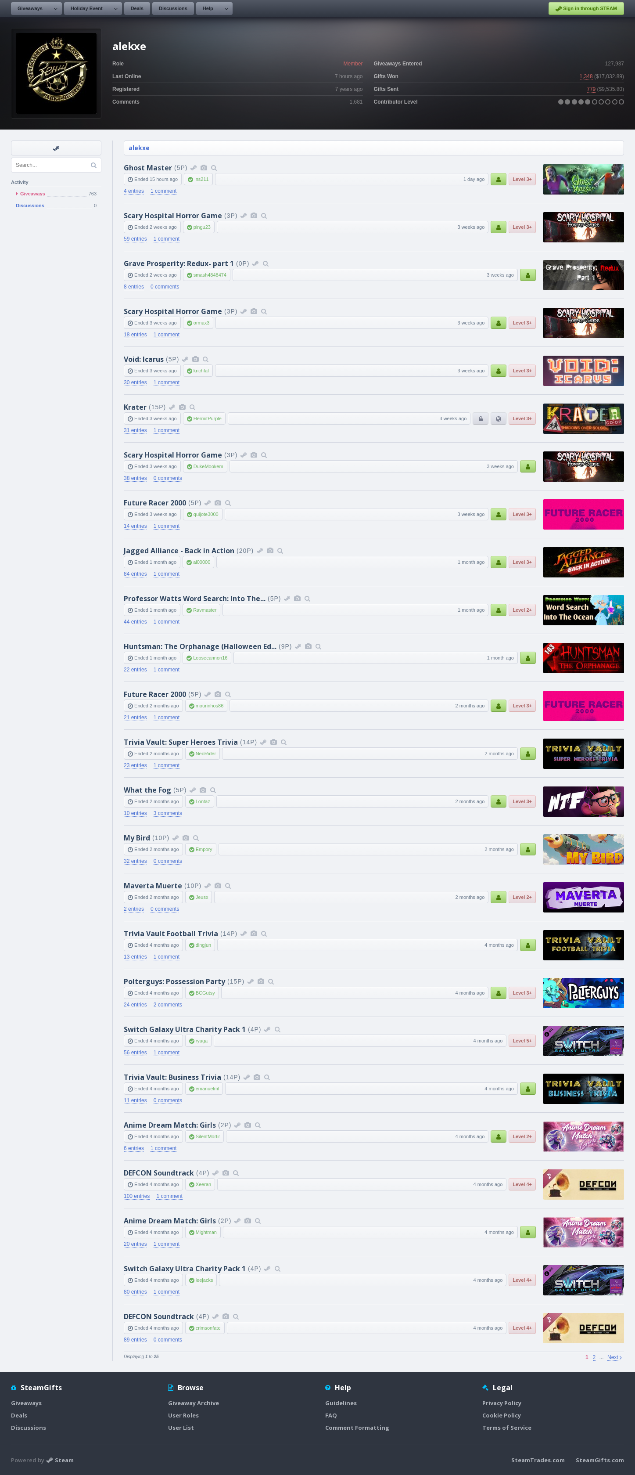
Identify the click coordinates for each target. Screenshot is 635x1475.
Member (352, 64)
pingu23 (202, 227)
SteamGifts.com (600, 1460)
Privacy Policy (501, 1403)
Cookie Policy (501, 1415)
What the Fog (147, 790)
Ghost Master (148, 168)
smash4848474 (210, 275)
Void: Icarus (144, 359)
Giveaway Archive (193, 1403)
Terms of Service (506, 1428)
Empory (204, 849)
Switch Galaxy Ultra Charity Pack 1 (185, 1029)
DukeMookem (208, 466)
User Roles (183, 1415)
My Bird (137, 838)
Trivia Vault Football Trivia (171, 933)
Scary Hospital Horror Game (173, 215)
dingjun (203, 945)
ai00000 (201, 562)
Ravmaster (204, 610)
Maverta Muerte (153, 886)
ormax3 (202, 322)
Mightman (206, 1232)
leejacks (204, 1280)
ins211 (201, 179)
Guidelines (341, 1403)
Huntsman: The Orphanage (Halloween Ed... (200, 646)
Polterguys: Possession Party (174, 981)
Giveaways (30, 8)
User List (181, 1428)
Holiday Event (87, 8)
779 (591, 89)
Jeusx (202, 897)
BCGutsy (205, 992)
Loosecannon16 (210, 657)
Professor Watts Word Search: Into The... (194, 598)
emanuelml (207, 1088)
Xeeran (203, 1184)
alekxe (139, 148)
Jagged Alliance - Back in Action (179, 550)
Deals (137, 8)
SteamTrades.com (538, 1460)
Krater (135, 407)
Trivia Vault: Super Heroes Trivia (181, 742)
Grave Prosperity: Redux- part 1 (179, 263)
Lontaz (203, 801)
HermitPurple (208, 418)
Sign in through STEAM (586, 9)
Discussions (173, 8)
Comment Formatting (357, 1428)
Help (208, 8)
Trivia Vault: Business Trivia (172, 1077)
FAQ (331, 1415)
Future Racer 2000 (155, 503)
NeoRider (206, 753)
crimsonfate (208, 1328)
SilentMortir (208, 1136)
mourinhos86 (210, 705)
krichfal (201, 370)
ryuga (202, 1040)
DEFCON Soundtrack (159, 1173)
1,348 (586, 76)
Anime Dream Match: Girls (170, 1125)
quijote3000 (206, 514)
